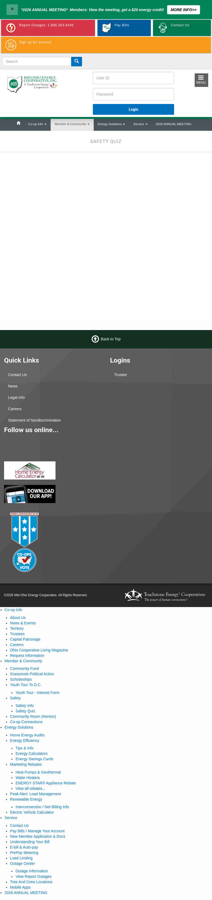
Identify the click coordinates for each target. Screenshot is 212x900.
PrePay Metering (24, 852)
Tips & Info (24, 748)
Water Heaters (27, 777)
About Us (18, 617)
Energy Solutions (111, 124)
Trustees (17, 634)
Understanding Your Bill (30, 842)
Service (140, 124)
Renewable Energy (26, 799)
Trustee (120, 375)
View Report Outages (33, 876)
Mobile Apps (20, 887)
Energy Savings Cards (34, 759)
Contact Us (17, 375)
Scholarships (21, 679)
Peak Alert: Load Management (35, 794)
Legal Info (16, 397)
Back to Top (111, 339)
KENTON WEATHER (159, 400)
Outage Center (22, 863)
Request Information (27, 655)
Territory (17, 628)
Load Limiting (21, 858)
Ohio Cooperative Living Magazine (39, 650)
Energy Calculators (31, 753)
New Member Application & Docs (37, 836)
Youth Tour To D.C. (25, 685)
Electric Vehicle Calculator (32, 812)
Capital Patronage (25, 639)
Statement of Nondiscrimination (34, 420)
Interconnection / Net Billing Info (42, 807)
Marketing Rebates (26, 764)
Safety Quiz (25, 711)
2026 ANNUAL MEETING (173, 124)
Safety (15, 698)
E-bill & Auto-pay (24, 847)
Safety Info (24, 705)
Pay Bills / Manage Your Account (37, 831)
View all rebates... (30, 788)
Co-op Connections (26, 722)
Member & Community (72, 124)
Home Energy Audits (27, 735)
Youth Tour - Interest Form (37, 692)
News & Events (23, 623)
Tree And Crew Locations (31, 882)
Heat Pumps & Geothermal (38, 772)
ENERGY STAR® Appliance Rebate (45, 783)
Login (133, 109)
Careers (15, 409)
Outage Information (31, 871)
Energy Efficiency (24, 740)
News (13, 386)
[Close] (12, 9)
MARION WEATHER (159, 441)
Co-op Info (37, 124)
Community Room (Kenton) (33, 716)
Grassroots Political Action (32, 674)
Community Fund (24, 668)
